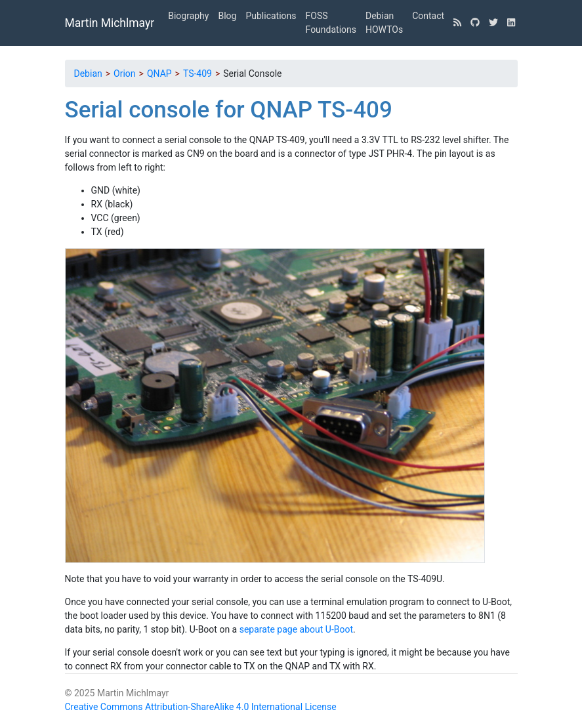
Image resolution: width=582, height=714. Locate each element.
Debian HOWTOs (384, 22)
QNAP (159, 73)
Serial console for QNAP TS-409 (228, 109)
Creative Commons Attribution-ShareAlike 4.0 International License (201, 707)
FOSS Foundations (331, 22)
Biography (188, 15)
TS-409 (197, 73)
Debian (88, 73)
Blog (227, 15)
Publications (270, 15)
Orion (125, 73)
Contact (428, 15)
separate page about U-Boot (296, 629)
